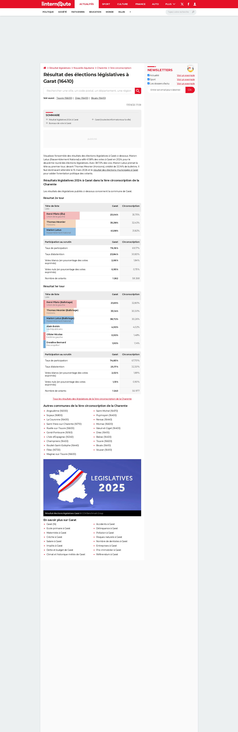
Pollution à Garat (105, 532)
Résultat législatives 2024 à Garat (63, 119)
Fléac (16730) (53, 449)
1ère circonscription (120, 68)
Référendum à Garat (107, 554)
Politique (48, 12)
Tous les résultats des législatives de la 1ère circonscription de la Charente (92, 398)
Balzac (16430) (103, 436)
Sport (106, 4)
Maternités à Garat (56, 532)
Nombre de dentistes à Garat (111, 541)
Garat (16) (51, 524)
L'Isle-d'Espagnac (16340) (60, 436)
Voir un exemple (186, 75)
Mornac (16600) (104, 424)
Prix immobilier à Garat (108, 550)
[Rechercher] (181, 12)
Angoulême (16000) (57, 410)
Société (62, 12)
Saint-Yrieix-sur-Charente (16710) (64, 424)
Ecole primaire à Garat (58, 528)
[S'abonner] (171, 90)
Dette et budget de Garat (60, 550)
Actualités (86, 4)
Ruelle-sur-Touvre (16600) (60, 428)
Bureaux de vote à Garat (60, 123)
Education (95, 12)
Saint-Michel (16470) (107, 410)
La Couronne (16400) (58, 419)
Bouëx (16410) (98, 98)
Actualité (153, 75)
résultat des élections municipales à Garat (115, 170)
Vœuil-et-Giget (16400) (108, 428)
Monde (110, 12)
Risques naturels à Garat (109, 537)
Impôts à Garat (54, 545)
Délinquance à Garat (107, 528)
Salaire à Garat (54, 541)
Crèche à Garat (54, 537)
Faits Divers (78, 12)
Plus (170, 4)
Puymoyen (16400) (106, 415)
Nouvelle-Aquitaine (83, 68)
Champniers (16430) (57, 441)
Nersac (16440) (104, 419)
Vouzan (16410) (104, 449)
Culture (122, 4)
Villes (121, 12)
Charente (102, 68)
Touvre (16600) (64, 98)
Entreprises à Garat (106, 545)
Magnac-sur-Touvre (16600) (61, 454)
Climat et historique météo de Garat (66, 554)
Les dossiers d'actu (158, 83)
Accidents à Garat (105, 524)
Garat (97, 119)
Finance (140, 4)
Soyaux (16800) (54, 415)
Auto (155, 4)
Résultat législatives (60, 68)
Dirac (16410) (81, 98)
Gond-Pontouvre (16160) (59, 432)
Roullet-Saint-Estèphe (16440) (63, 445)
